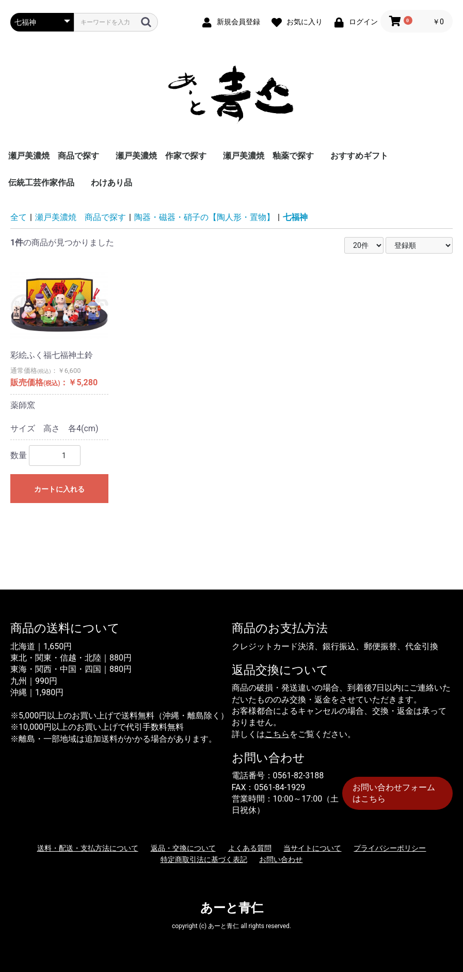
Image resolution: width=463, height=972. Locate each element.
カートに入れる (59, 489)
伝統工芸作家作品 (41, 182)
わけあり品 (111, 182)
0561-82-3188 (298, 775)
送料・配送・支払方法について (87, 848)
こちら (277, 734)
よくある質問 (250, 848)
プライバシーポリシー (390, 848)
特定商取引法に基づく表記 (204, 859)
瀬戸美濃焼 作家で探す (161, 156)
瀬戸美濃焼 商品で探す (53, 156)
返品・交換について (183, 848)
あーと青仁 (231, 908)
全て (18, 217)
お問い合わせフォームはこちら (394, 793)
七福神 (295, 217)
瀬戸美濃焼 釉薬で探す (268, 156)
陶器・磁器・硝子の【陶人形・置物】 (204, 217)
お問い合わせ (280, 859)
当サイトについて (312, 848)
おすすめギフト (359, 156)
